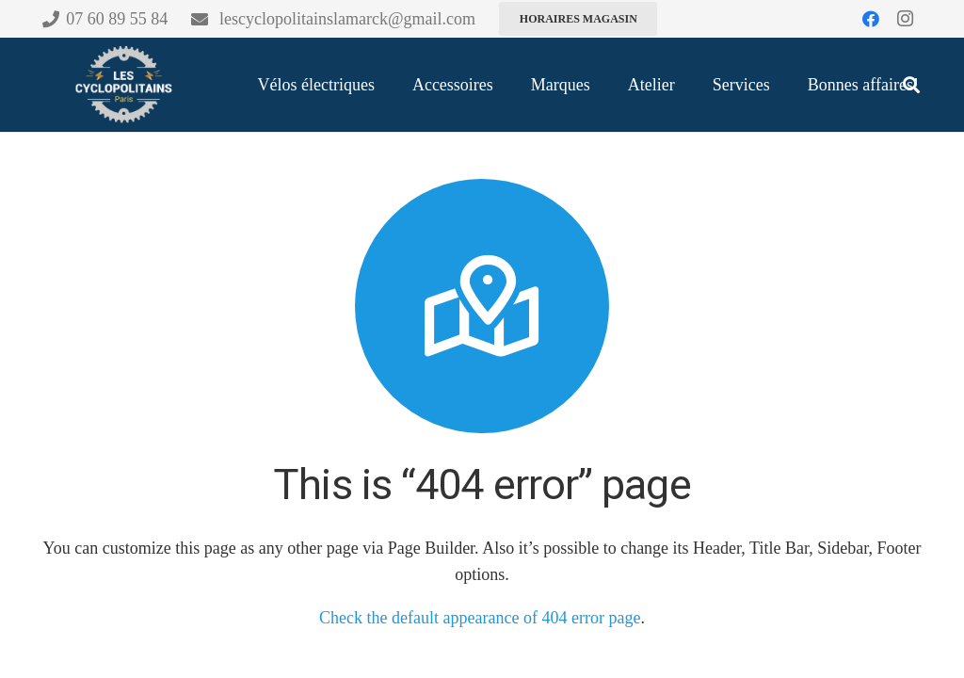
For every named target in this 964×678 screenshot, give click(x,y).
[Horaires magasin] (578, 19)
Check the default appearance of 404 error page (479, 617)
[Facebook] (871, 19)
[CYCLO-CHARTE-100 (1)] (122, 84)
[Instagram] (905, 19)
